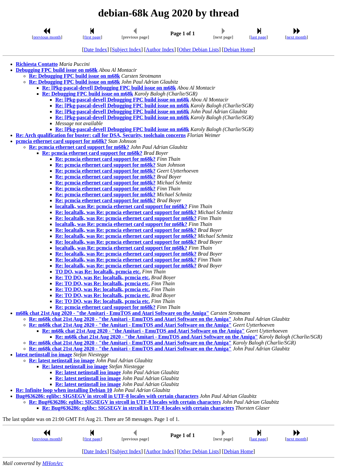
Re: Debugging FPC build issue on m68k (74, 76)
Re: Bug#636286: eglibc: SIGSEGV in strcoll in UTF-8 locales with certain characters (125, 402)
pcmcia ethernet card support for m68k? (61, 141)
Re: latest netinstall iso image (61, 360)
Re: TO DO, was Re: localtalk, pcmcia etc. (102, 277)
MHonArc (52, 463)
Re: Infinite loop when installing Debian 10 (64, 390)
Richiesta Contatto (37, 64)
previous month (47, 37)
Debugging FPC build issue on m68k (57, 70)
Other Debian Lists (199, 49)
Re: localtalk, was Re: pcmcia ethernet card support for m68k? (125, 212)
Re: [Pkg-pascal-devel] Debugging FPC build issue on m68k (109, 88)
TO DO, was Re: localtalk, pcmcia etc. (98, 271)
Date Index (95, 49)
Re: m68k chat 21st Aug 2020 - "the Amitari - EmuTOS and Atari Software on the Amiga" (130, 319)
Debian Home (238, 49)
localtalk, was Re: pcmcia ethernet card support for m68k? (121, 206)
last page (258, 37)
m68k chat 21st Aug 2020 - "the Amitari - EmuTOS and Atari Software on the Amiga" (112, 313)
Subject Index (126, 49)
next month (296, 37)
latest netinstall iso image (44, 354)
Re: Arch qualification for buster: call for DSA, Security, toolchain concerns (101, 135)
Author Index (160, 49)
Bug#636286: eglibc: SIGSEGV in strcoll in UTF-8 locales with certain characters (107, 396)
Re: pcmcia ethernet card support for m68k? (79, 147)
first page (92, 37)
